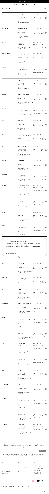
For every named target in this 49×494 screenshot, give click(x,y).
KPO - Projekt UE (17, 486)
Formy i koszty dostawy (7, 469)
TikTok (46, 486)
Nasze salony (5, 473)
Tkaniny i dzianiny (22, 467)
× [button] (44, 239)
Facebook (27, 486)
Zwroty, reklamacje (6, 471)
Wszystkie (44, 8)
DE (22, 486)
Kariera (19, 469)
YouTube (34, 486)
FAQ (3, 475)
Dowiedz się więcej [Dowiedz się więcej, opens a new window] (36, 246)
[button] (2, 487)
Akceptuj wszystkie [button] (36, 250)
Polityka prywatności (38, 468)
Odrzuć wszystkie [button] (20, 250)
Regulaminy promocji (38, 470)
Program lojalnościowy (24, 1)
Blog (19, 471)
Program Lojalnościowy (7, 467)
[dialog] (24, 247)
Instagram (40, 486)
